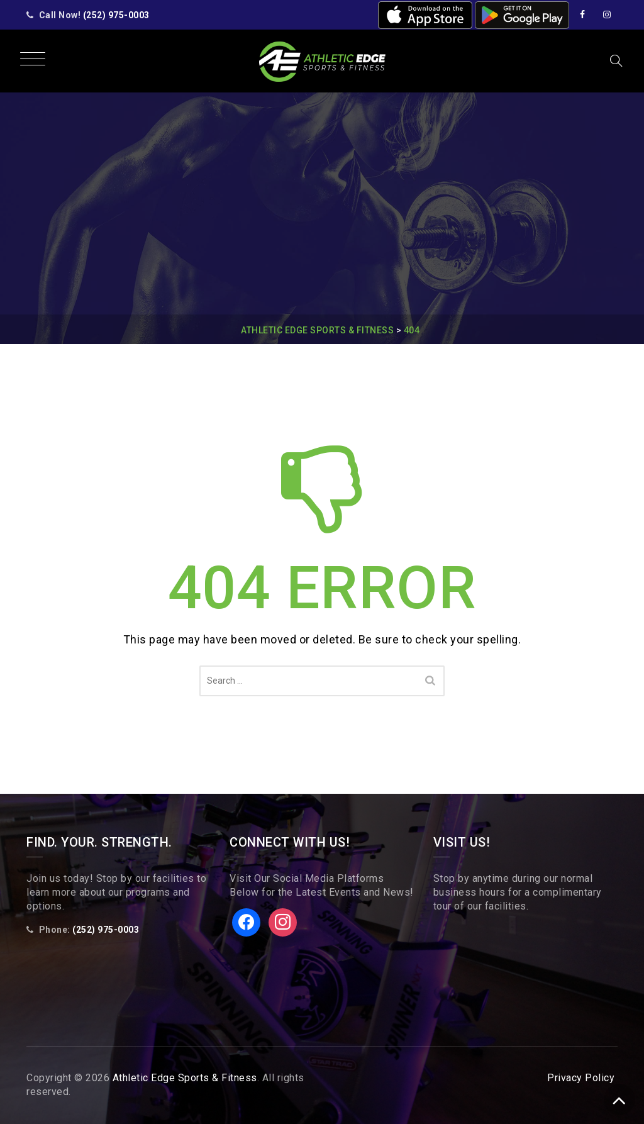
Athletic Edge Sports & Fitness (185, 1078)
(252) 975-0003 (116, 15)
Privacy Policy (580, 1078)
